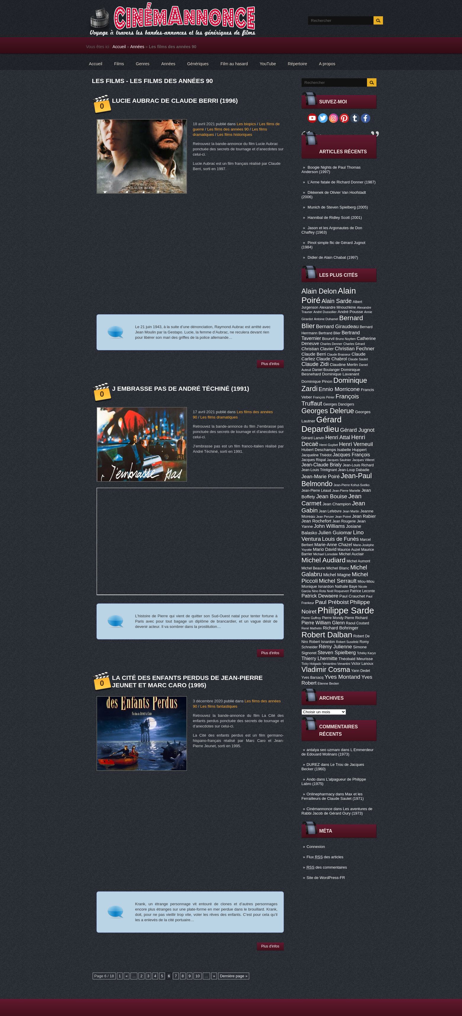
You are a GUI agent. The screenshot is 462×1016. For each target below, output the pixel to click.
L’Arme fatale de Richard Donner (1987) (342, 182)
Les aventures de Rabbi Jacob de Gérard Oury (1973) (337, 811)
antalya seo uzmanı (323, 750)
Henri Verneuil (356, 444)
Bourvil (328, 338)
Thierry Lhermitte (320, 658)
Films (119, 63)
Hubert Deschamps (319, 449)
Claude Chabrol (331, 358)
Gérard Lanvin (313, 438)
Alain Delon (319, 291)
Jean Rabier (364, 516)
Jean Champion (337, 504)
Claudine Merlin (344, 364)
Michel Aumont (358, 561)
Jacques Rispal (314, 460)
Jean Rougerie (344, 521)
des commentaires (327, 867)
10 (197, 976)
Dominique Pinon (317, 381)
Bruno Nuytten (346, 339)
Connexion (316, 846)
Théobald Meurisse (356, 659)
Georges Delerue (328, 411)
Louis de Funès (340, 539)
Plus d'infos (270, 364)
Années (137, 46)
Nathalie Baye (346, 586)
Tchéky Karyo (366, 653)
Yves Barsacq (312, 677)
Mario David (324, 549)
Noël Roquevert (338, 591)
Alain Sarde (336, 301)
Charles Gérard (354, 344)
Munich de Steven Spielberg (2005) (338, 207)
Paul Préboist (332, 602)
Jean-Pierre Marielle (346, 490)
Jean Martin (351, 511)
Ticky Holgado (311, 663)
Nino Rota (319, 591)
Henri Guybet (328, 445)
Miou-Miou (366, 581)
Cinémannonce (319, 809)
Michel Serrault (337, 581)
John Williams (329, 526)
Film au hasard (234, 63)
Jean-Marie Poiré (321, 476)
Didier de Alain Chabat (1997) (333, 257)
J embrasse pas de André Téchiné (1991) (180, 388)
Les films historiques (234, 134)
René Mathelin (312, 628)
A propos (327, 63)
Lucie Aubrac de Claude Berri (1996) (175, 100)
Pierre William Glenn (323, 622)
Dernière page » (233, 976)
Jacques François (351, 454)
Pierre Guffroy (311, 618)
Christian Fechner (354, 348)
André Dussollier (325, 312)
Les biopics (246, 124)
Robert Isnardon (322, 642)
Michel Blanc (337, 568)
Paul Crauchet (352, 596)
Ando (311, 779)
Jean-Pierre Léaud (316, 491)
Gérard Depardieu (322, 424)
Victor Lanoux (362, 664)
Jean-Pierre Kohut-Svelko (351, 485)
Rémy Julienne (335, 646)
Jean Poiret (343, 516)
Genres (142, 63)
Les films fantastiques (218, 706)
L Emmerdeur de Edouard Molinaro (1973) (338, 752)
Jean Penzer (325, 516)
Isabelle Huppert (351, 449)
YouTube (268, 63)
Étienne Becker (328, 683)
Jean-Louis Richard (358, 465)
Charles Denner (331, 344)
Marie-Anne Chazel (333, 544)
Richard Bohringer (340, 628)
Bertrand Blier (329, 333)
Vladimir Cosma (326, 669)
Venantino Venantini (336, 663)
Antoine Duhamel (326, 319)
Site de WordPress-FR (326, 877)
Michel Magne (337, 574)
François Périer (323, 397)
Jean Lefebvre (330, 511)
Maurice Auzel (348, 550)
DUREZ (313, 764)
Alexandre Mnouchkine (337, 307)
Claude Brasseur (338, 354)
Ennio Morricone (339, 389)
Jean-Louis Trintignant (319, 470)
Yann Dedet (360, 671)
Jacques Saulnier (339, 460)
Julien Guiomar (335, 532)
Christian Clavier (318, 348)
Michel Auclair (351, 554)
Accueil (119, 46)
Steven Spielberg (337, 652)
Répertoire (297, 63)
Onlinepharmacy (321, 794)
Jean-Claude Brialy (322, 464)
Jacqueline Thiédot (317, 455)
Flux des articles (325, 857)
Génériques (197, 63)
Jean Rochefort (316, 521)
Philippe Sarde (346, 610)
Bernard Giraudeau (337, 326)
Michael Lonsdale (325, 554)
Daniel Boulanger (326, 370)
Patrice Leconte (362, 591)
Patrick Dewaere (320, 596)
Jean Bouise (331, 496)
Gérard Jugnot (357, 430)
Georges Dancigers (338, 404)
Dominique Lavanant (340, 374)
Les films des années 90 (228, 129)
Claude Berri (314, 354)
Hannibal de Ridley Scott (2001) (335, 217)
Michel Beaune (313, 568)
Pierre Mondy (332, 618)
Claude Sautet (358, 359)
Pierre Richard (356, 618)
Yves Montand (342, 677)
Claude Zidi (315, 364)
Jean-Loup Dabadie (353, 470)
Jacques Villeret (363, 460)
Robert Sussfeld (347, 642)
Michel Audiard (324, 560)
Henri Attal (337, 437)
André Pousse (350, 312)
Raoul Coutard (357, 623)
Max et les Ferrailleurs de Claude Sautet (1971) (333, 796)
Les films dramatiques (219, 417)
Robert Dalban (327, 634)
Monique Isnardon (318, 586)
